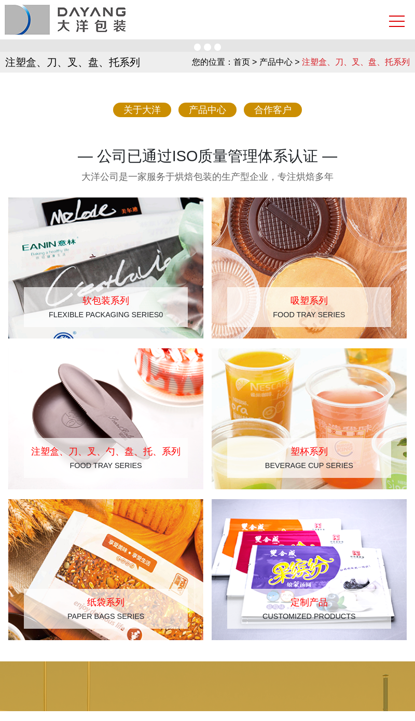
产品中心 (207, 110)
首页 (241, 62)
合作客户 (273, 110)
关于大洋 (142, 110)
